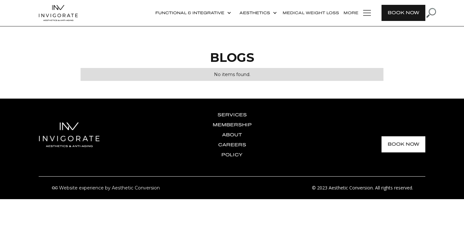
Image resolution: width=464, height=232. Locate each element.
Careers (232, 144)
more (350, 13)
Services (232, 114)
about (232, 134)
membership (232, 124)
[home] (58, 13)
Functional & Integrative (189, 13)
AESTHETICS (254, 13)
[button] (192, 13)
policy (232, 154)
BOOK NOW (403, 12)
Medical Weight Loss (311, 13)
